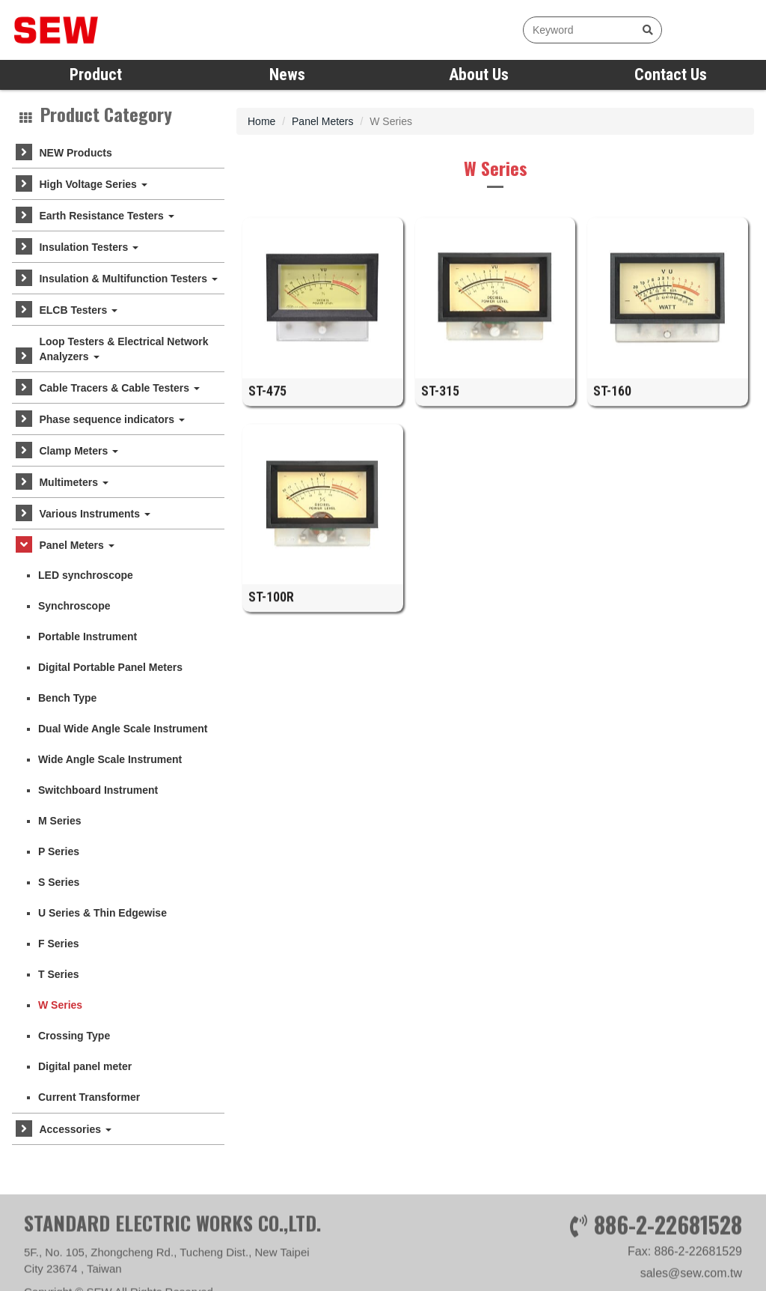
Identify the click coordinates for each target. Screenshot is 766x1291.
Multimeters (73, 482)
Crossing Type (74, 1036)
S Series (58, 882)
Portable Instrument (87, 637)
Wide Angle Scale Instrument (110, 759)
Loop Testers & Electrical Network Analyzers (123, 348)
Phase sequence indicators (111, 419)
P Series (58, 851)
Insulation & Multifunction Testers (128, 279)
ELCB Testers (78, 310)
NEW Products (75, 153)
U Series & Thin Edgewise (102, 913)
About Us (479, 74)
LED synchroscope (85, 575)
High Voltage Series (93, 184)
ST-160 (612, 399)
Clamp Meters (78, 451)
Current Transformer (89, 1097)
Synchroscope (74, 606)
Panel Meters (76, 545)
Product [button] (96, 74)
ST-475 (267, 399)
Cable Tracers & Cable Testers (119, 388)
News (287, 74)
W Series (60, 1005)
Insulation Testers (88, 247)
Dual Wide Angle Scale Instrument (123, 729)
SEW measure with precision (101, 30)
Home (261, 121)
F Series (58, 944)
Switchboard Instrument (98, 790)
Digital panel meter (85, 1066)
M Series (60, 821)
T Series (58, 974)
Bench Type (67, 698)
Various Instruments (94, 514)
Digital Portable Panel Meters (110, 667)
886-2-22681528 (668, 1260)
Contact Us (670, 74)
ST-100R (271, 605)
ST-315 (440, 399)
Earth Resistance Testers (106, 216)
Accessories (75, 1129)
